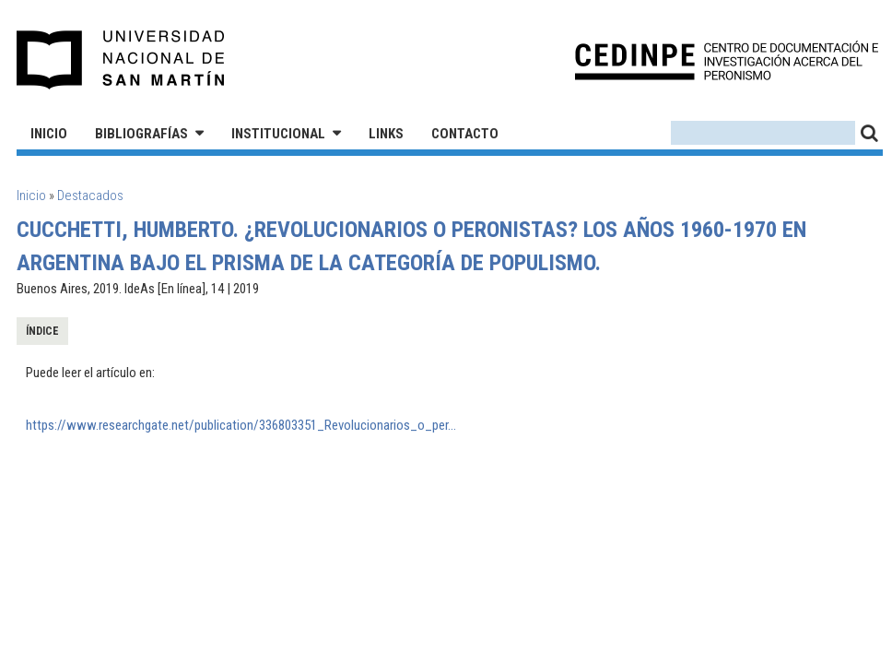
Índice (42, 331)
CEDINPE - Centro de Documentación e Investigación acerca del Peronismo (726, 60)
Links (386, 133)
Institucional (278, 133)
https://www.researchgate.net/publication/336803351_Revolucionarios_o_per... (241, 425)
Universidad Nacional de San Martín (121, 59)
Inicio (48, 133)
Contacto (465, 133)
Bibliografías (141, 133)
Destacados (90, 195)
